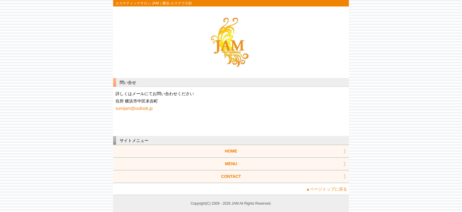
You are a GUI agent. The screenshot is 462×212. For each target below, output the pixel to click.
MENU (231, 163)
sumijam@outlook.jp (134, 108)
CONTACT (231, 176)
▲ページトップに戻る (326, 189)
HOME (231, 151)
